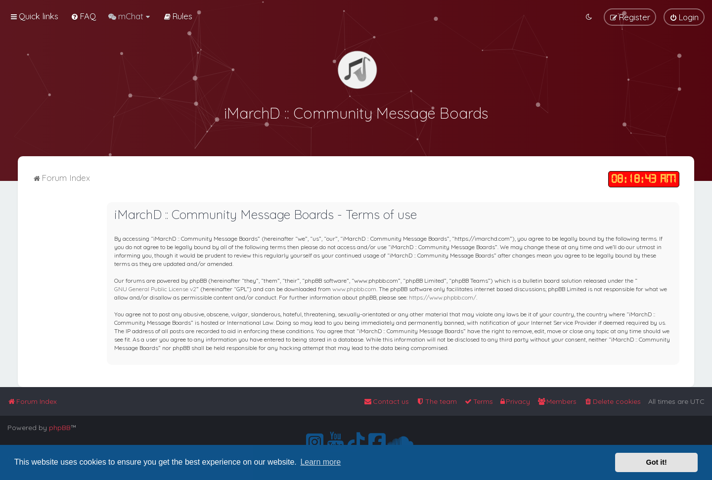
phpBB (60, 427)
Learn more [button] (320, 462)
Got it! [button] (656, 462)
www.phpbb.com (354, 288)
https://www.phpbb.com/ (442, 296)
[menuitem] (83, 16)
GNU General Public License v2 (155, 288)
